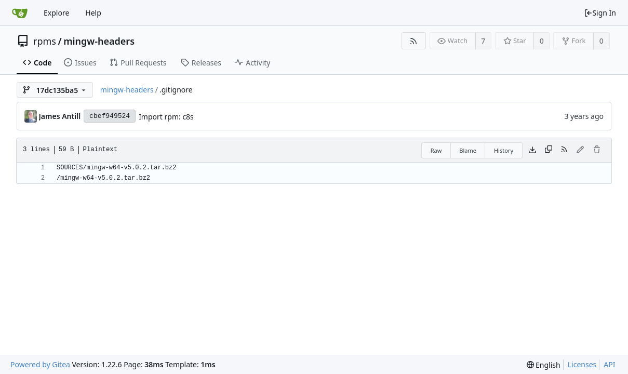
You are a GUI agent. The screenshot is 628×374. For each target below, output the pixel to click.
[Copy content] (548, 150)
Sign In (600, 13)
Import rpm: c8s (166, 117)
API (609, 364)
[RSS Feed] (414, 40)
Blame (467, 150)
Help (93, 13)
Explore (56, 13)
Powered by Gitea (40, 364)
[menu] (543, 365)
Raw (436, 150)
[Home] (19, 13)
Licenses (582, 364)
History (503, 150)
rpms (44, 41)
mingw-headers (99, 41)
